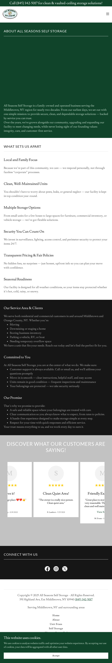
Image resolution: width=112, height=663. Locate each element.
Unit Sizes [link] (56, 624)
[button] (108, 14)
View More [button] (103, 512)
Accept (56, 655)
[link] (9, 14)
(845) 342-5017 (84, 599)
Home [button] (56, 615)
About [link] (56, 619)
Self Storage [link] (56, 628)
